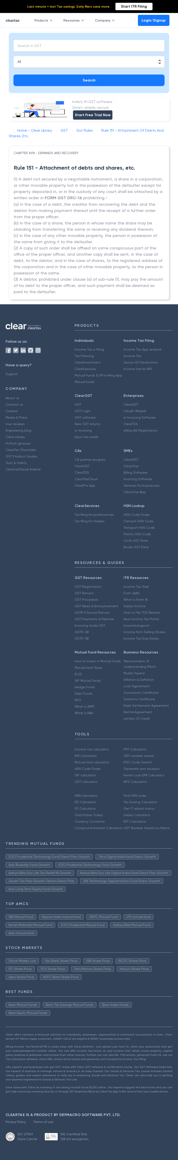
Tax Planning (84, 356)
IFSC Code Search (138, 762)
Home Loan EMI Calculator (144, 775)
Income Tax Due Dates (141, 638)
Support (12, 374)
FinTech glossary (18, 443)
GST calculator (86, 782)
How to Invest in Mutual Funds (98, 661)
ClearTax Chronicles (21, 450)
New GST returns (87, 424)
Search (89, 80)
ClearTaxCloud (86, 479)
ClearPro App (85, 485)
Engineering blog (18, 430)
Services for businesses (141, 485)
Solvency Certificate (139, 699)
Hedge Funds (85, 687)
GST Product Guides (21, 456)
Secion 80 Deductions (141, 362)
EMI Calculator (86, 756)
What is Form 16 (136, 599)
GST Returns (84, 593)
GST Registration (88, 586)
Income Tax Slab (136, 586)
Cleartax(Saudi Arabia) (23, 469)
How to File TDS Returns (142, 612)
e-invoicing (83, 430)
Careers (12, 411)
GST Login (82, 411)
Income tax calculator (92, 749)
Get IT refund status (139, 808)
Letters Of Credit (137, 718)
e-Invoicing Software (140, 417)
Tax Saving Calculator (140, 802)
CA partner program (90, 459)
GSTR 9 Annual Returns (92, 612)
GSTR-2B (82, 632)
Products (44, 20)
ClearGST (131, 404)
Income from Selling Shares (145, 632)
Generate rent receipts (142, 769)
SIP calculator (85, 775)
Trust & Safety (16, 463)
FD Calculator (85, 808)
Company (105, 20)
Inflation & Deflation (139, 679)
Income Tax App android (142, 349)
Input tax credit (87, 437)
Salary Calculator (137, 815)
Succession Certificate (141, 692)
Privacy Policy (16, 1122)
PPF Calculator (135, 749)
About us (12, 398)
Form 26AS (132, 593)
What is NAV (84, 713)
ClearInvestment (88, 362)
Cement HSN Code (138, 521)
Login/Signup (154, 20)
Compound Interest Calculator (98, 828)
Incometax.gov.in (136, 625)
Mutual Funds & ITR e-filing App (98, 375)
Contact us (14, 404)
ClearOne (131, 466)
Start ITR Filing (134, 6)
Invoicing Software (138, 479)
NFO (78, 700)
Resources (75, 20)
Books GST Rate (136, 547)
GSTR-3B (82, 638)
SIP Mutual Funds (88, 680)
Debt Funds (83, 693)
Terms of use (43, 1122)
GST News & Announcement (96, 606)
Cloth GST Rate (136, 540)
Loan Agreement (137, 686)
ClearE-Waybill (135, 411)
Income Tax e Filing (89, 349)
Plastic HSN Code (137, 534)
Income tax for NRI (138, 369)
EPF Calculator (135, 821)
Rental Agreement (138, 712)
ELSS (78, 674)
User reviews (15, 424)
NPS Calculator (135, 782)
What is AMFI (84, 706)
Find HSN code (135, 795)
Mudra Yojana (134, 673)
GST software (85, 417)
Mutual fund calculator (92, 762)
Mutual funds (84, 382)
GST (78, 404)
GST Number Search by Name (147, 828)
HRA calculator (86, 795)
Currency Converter (90, 821)
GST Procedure (86, 599)
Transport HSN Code (139, 527)
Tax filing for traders (90, 521)
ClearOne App (135, 492)
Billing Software (135, 472)
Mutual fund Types (88, 667)
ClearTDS (131, 424)
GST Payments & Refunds (94, 619)
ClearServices (85, 369)
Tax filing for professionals (94, 514)
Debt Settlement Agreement (146, 705)
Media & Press (16, 417)
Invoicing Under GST (90, 625)
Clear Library (15, 437)
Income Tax (132, 356)
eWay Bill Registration (140, 430)
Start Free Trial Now (93, 115)
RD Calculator (85, 802)
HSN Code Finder (137, 514)
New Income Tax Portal (141, 619)
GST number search (139, 756)
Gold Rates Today (89, 815)
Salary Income (135, 606)
